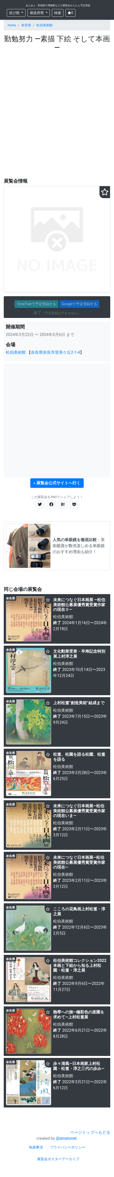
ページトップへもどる (90, 1132)
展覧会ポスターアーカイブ (58, 1159)
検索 (57, 13)
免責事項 (36, 1147)
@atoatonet (66, 1138)
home (12, 25)
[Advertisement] (57, 115)
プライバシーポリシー (67, 1147)
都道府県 (37, 13)
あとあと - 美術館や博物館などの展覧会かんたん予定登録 (58, 5)
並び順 (14, 13)
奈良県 (26, 25)
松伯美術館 (44, 25)
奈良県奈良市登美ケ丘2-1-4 (55, 352)
